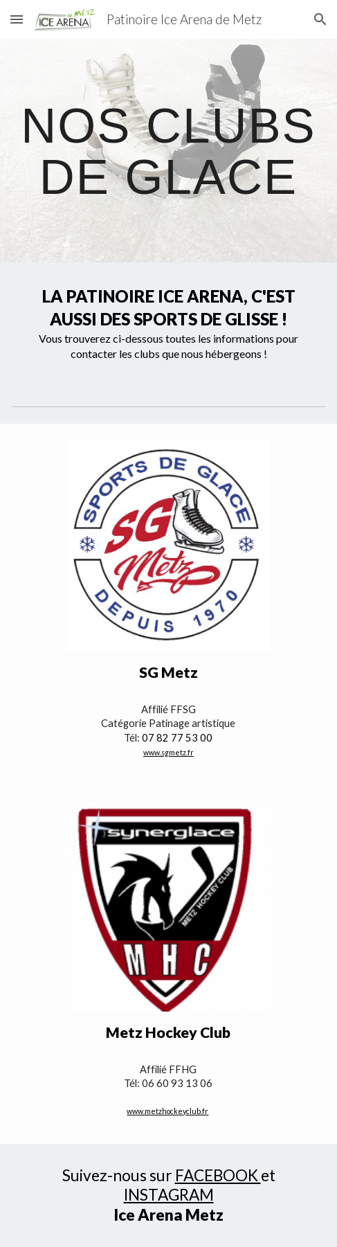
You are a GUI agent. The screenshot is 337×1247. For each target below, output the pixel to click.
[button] (16, 19)
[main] (168, 150)
